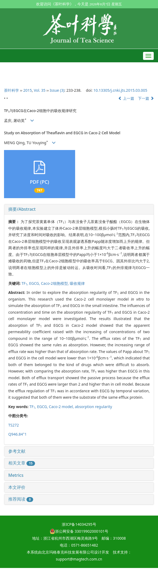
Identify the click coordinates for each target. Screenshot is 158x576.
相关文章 (21, 463)
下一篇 (146, 98)
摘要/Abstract (22, 209)
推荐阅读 (20, 499)
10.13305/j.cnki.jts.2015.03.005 (120, 90)
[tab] (79, 209)
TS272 (13, 425)
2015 (27, 90)
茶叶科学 (11, 90)
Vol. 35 (39, 90)
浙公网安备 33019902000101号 (79, 531)
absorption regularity (93, 406)
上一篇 (126, 98)
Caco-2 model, (62, 406)
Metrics (16, 475)
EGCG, (35, 283)
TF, (25, 283)
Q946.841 (17, 434)
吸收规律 (77, 283)
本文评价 (16, 487)
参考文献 (16, 451)
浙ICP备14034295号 (79, 524)
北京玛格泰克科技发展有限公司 (68, 552)
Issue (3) (57, 90)
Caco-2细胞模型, (55, 283)
